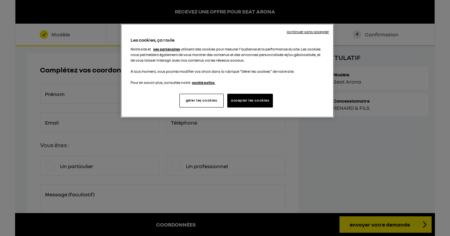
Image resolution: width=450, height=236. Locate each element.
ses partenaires (166, 49)
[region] (227, 71)
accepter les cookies (250, 100)
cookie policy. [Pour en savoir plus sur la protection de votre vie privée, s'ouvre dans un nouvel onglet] (203, 82)
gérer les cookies (201, 100)
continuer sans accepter (308, 32)
